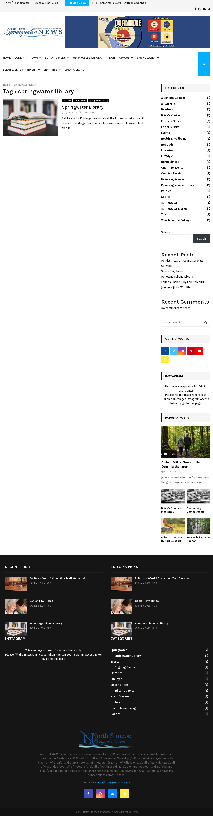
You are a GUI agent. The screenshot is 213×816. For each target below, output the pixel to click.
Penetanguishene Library (177, 185)
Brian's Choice (170, 115)
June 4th (21, 57)
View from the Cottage (176, 220)
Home (7, 57)
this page (195, 403)
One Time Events (172, 167)
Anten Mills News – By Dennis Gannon (123, 2)
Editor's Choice (171, 121)
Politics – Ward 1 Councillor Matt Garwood (57, 578)
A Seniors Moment (173, 98)
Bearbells (167, 109)
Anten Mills (168, 103)
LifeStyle (167, 156)
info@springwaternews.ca (113, 782)
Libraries (50, 69)
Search (165, 232)
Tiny (164, 214)
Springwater (146, 57)
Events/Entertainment (20, 69)
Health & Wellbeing (173, 138)
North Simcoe (119, 57)
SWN (34, 57)
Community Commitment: (195, 510)
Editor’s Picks (55, 57)
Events (165, 133)
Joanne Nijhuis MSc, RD (175, 287)
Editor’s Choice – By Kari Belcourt (182, 282)
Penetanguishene (172, 179)
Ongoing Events (171, 173)
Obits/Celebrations (87, 57)
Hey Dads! (167, 144)
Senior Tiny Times (172, 271)
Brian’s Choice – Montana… (171, 510)
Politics (166, 191)
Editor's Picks (170, 127)
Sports (165, 197)
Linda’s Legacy (75, 69)
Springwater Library (98, 100)
